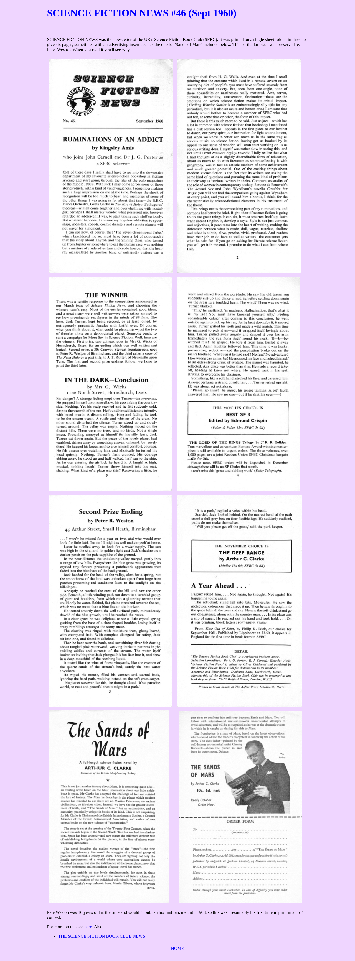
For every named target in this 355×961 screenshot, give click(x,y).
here (88, 926)
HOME (177, 948)
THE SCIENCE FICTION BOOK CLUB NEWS (101, 936)
